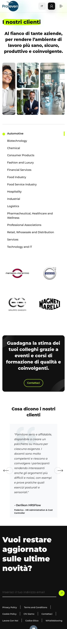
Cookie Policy (9, 614)
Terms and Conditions (35, 607)
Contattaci (33, 383)
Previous (9, 470)
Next (57, 470)
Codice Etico (31, 620)
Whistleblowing (54, 620)
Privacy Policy (9, 607)
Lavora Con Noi (10, 620)
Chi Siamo (29, 614)
